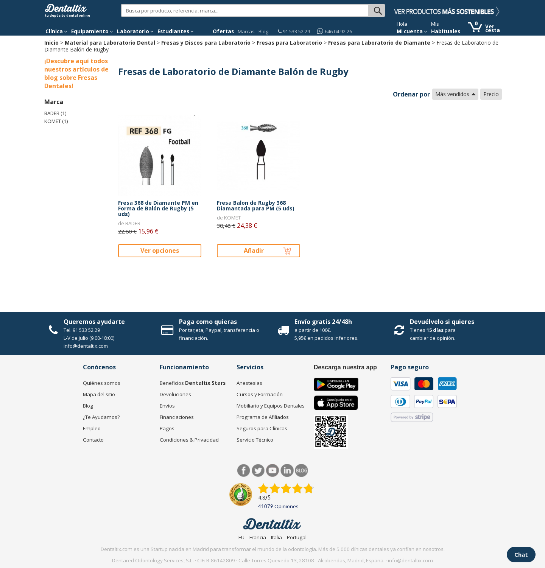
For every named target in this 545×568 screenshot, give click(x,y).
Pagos (167, 428)
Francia (257, 537)
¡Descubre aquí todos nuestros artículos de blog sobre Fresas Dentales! (76, 73)
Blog (263, 31)
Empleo (92, 428)
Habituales (445, 31)
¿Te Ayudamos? (101, 417)
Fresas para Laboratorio (289, 42)
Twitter (258, 470)
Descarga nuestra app (345, 367)
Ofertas (223, 31)
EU (241, 537)
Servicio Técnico (255, 439)
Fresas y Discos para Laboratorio (206, 42)
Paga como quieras (208, 321)
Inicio (51, 42)
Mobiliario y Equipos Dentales (271, 405)
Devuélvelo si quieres (442, 321)
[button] (56, 31)
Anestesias (249, 383)
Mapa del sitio (99, 394)
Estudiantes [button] (175, 31)
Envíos (167, 405)
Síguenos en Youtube (272, 470)
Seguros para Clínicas (262, 428)
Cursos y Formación (260, 394)
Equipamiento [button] (92, 31)
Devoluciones (175, 394)
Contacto (93, 439)
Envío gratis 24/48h (323, 321)
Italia (276, 537)
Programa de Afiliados (263, 417)
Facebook (244, 470)
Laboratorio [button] (135, 31)
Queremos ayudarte (94, 321)
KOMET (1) (56, 121)
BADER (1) (55, 113)
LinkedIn (287, 470)
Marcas (246, 31)
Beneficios (193, 383)
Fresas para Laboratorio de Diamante (379, 42)
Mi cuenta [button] (412, 31)
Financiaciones (177, 417)
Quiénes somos (101, 383)
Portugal (297, 537)
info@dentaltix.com (86, 345)
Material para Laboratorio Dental (110, 42)
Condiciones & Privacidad (189, 439)
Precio (491, 94)
